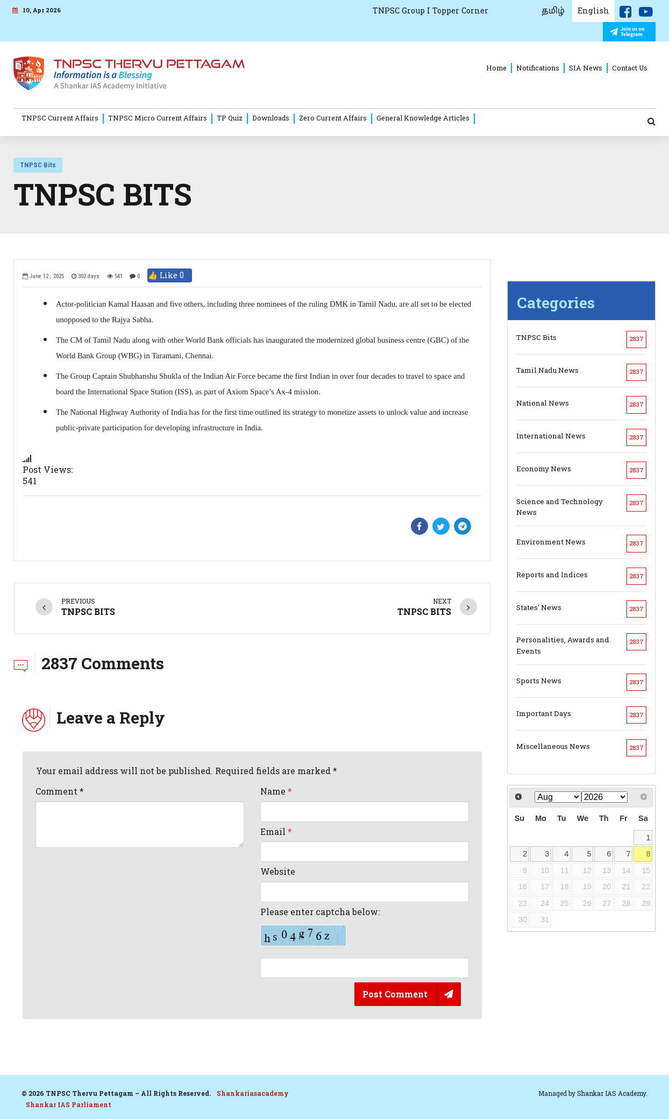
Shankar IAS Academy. (612, 1093)
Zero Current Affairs (333, 118)
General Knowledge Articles (422, 118)
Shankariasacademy (253, 1093)
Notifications (537, 67)
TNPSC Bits (38, 165)
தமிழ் (553, 11)
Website (277, 871)
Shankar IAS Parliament (68, 1104)
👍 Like (169, 275)
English (593, 10)
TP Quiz (230, 118)
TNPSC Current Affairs (60, 118)
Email (276, 831)
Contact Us (629, 67)
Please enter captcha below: (320, 926)
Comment (59, 791)
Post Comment (395, 994)
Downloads (270, 118)
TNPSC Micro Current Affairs (157, 118)
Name (276, 791)
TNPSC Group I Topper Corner (430, 10)
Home (496, 67)
